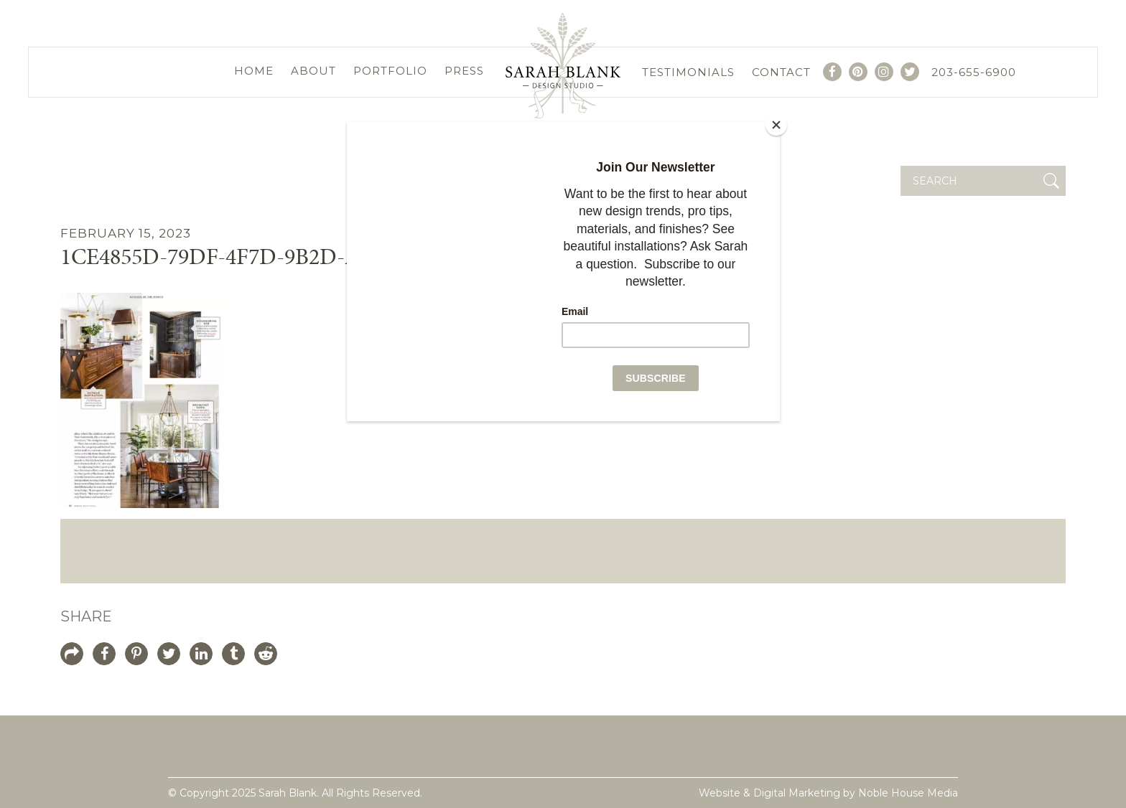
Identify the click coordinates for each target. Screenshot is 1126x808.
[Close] (776, 125)
